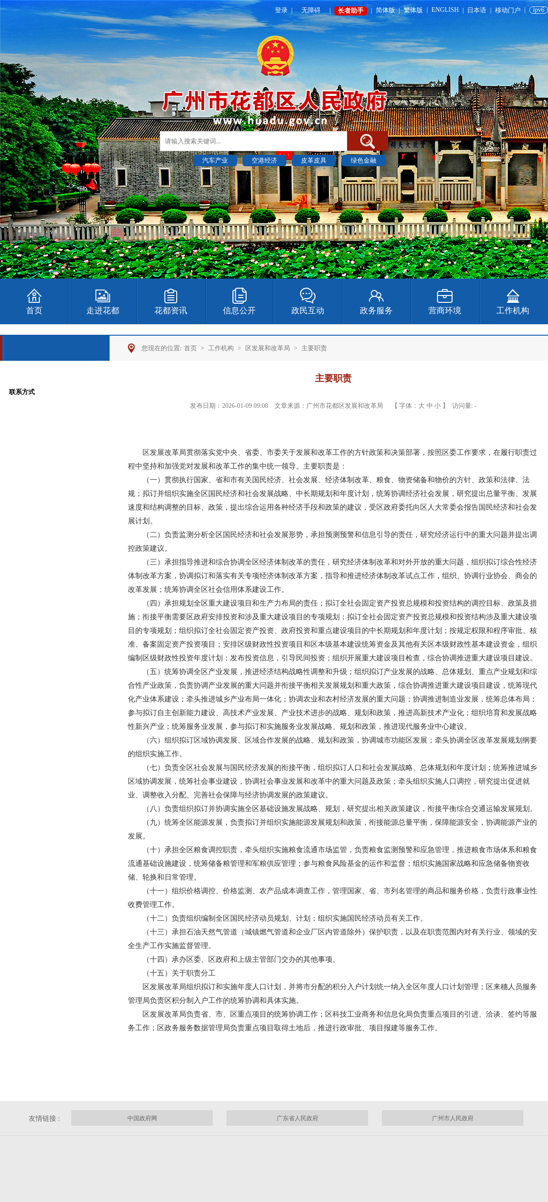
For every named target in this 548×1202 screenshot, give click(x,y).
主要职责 (314, 348)
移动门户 (508, 10)
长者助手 (351, 10)
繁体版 (413, 10)
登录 (281, 10)
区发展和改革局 (267, 348)
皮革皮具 (314, 160)
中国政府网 (142, 1118)
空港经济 (264, 160)
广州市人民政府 (453, 1118)
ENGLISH (445, 9)
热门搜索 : (175, 160)
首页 (190, 348)
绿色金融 (363, 160)
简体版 (385, 10)
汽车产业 (215, 160)
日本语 (476, 10)
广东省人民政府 (297, 1118)
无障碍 (311, 10)
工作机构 (221, 348)
